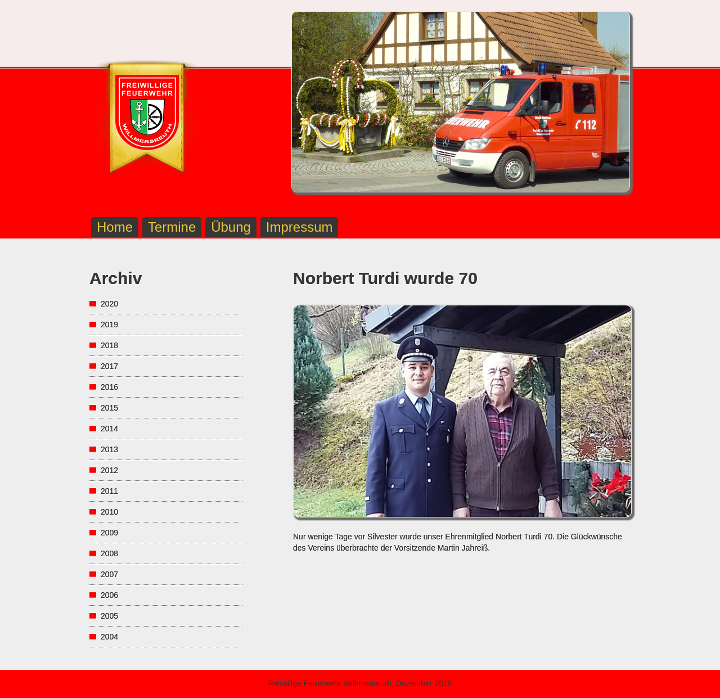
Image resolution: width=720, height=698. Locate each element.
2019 (109, 324)
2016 (109, 386)
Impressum (299, 227)
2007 (109, 574)
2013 (109, 449)
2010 (109, 511)
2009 (109, 532)
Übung (231, 227)
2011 (109, 491)
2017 (109, 366)
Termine (172, 227)
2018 (109, 345)
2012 (109, 470)
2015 (109, 407)
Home (115, 227)
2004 (109, 636)
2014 (109, 428)
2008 (109, 553)
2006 (109, 595)
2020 (109, 303)
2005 (109, 615)
